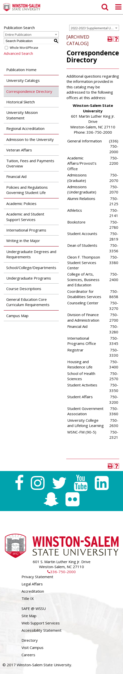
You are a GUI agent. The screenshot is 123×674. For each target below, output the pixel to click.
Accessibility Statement (42, 630)
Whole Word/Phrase (24, 48)
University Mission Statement (22, 115)
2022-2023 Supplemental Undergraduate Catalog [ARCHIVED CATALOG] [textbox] (95, 28)
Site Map (29, 615)
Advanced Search (18, 53)
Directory (30, 640)
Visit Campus (33, 647)
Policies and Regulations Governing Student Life (27, 190)
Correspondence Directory (29, 91)
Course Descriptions (23, 288)
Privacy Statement (37, 576)
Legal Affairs (32, 583)
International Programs (26, 230)
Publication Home (21, 69)
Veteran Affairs (19, 149)
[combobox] (94, 28)
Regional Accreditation (25, 128)
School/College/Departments (31, 267)
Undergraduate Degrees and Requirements (31, 254)
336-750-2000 (61, 571)
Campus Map (17, 315)
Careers (28, 654)
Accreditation (33, 591)
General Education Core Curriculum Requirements (28, 302)
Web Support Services (41, 622)
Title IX (28, 598)
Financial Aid (16, 176)
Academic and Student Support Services (25, 216)
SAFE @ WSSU (34, 608)
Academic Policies (21, 203)
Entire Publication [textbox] (18, 34)
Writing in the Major (23, 240)
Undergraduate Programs (28, 278)
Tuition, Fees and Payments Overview (30, 163)
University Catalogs (23, 80)
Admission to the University (30, 139)
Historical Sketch (20, 101)
